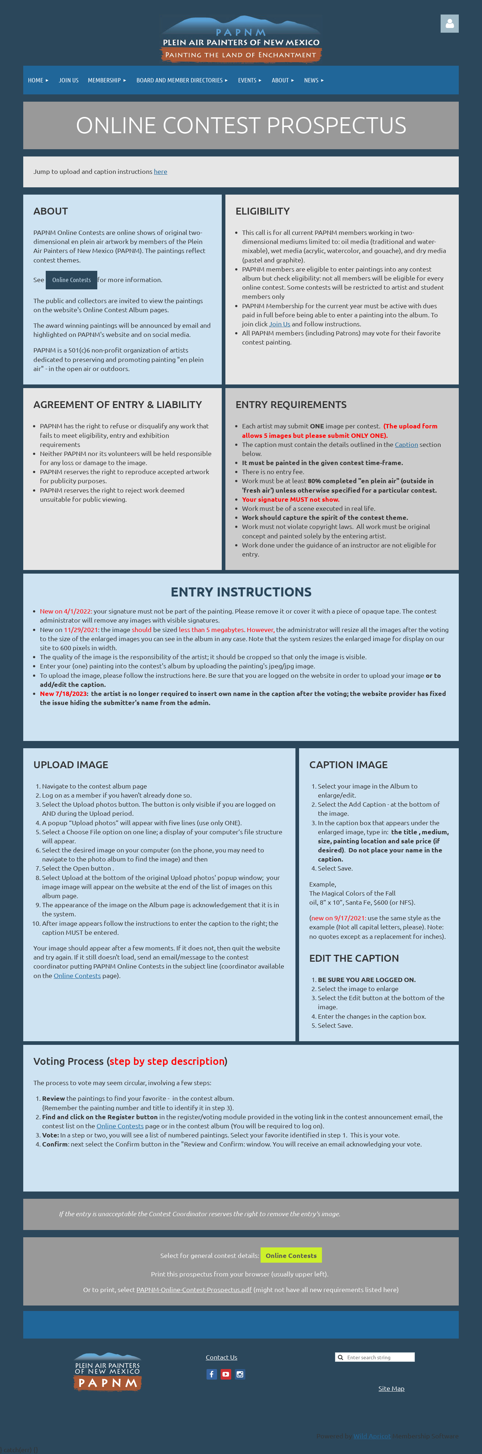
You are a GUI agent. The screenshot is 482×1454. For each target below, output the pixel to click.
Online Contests (71, 280)
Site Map (392, 1388)
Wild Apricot (372, 1435)
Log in (450, 24)
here (160, 171)
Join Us (279, 323)
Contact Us (221, 1357)
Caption (406, 444)
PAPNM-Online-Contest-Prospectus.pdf (194, 1289)
